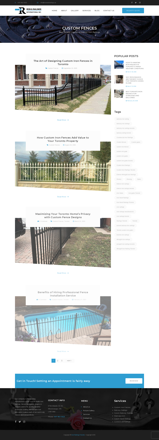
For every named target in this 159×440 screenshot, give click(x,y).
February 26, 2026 (132, 100)
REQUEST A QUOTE (133, 10)
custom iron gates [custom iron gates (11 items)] (122, 156)
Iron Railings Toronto (78, 435)
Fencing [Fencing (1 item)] (129, 179)
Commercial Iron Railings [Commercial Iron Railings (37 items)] (125, 137)
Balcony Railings (120, 410)
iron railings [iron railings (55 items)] (120, 207)
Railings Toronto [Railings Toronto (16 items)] (122, 221)
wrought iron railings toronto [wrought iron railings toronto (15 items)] (126, 244)
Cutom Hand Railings (122, 419)
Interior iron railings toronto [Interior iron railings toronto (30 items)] (125, 188)
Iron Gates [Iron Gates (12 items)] (120, 193)
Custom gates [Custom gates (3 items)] (135, 142)
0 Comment (42, 229)
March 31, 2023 (80, 229)
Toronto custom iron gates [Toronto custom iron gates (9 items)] (125, 230)
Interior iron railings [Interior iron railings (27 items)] (123, 184)
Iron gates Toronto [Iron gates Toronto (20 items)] (134, 193)
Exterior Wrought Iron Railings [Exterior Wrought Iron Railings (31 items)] (126, 174)
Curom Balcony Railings (123, 413)
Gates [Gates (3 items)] (139, 179)
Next (69, 360)
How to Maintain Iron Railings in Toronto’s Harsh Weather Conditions (135, 65)
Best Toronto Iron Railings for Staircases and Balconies (134, 94)
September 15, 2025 (70, 69)
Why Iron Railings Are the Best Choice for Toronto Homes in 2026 (135, 80)
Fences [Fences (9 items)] (119, 179)
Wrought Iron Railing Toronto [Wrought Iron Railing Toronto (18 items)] (126, 249)
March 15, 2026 (131, 86)
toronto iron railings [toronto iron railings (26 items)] (123, 235)
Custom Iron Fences (122, 407)
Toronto (67, 229)
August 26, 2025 (70, 152)
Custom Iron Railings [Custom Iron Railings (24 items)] (123, 165)
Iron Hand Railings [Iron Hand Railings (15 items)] (123, 198)
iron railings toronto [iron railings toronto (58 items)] (123, 216)
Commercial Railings (122, 422)
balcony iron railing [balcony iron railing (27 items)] (123, 119)
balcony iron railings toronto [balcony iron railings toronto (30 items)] (125, 128)
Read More (63, 121)
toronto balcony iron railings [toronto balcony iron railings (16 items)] (125, 225)
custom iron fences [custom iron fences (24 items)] (123, 147)
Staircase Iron (119, 416)
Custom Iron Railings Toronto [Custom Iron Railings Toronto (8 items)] (126, 170)
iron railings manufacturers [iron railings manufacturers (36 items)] (125, 211)
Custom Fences (53, 69)
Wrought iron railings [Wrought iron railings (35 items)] (123, 239)
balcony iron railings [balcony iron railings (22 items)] (123, 123)
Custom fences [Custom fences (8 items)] (121, 142)
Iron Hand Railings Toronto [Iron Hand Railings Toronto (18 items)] (125, 202)
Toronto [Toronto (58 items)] (134, 221)
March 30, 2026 (131, 72)
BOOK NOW (134, 381)
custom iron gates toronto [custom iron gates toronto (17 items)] (125, 160)
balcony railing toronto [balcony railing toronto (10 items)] (124, 133)
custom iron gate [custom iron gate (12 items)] (122, 151)
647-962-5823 (22, 2)
